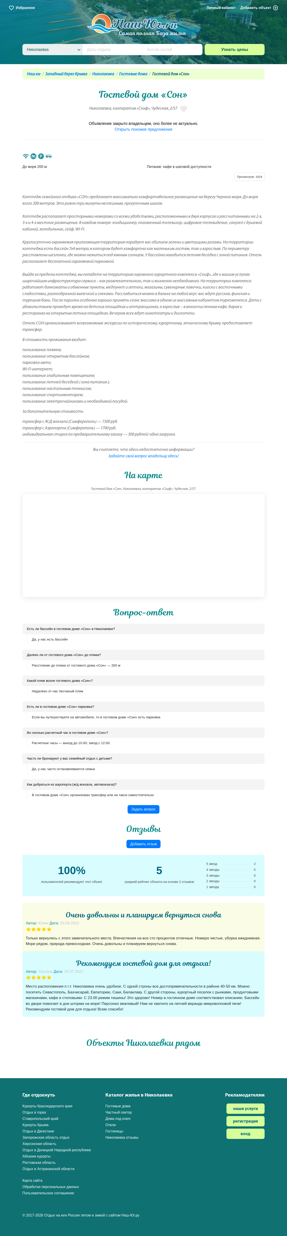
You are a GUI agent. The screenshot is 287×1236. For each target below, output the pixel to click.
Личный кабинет (221, 8)
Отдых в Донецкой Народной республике (56, 1150)
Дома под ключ (117, 1119)
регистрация (245, 1121)
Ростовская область (39, 1162)
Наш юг (33, 74)
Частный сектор (118, 1112)
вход (245, 1134)
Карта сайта (32, 1180)
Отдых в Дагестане (38, 1131)
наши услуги (245, 1109)
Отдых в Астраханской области (48, 1169)
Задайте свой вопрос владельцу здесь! (143, 456)
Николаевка (103, 74)
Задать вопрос (143, 809)
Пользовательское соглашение (48, 1193)
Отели (110, 1125)
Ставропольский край (40, 1119)
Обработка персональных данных (50, 1187)
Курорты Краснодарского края (47, 1106)
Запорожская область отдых (46, 1137)
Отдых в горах (34, 1112)
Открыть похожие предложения (143, 129)
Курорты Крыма (35, 1125)
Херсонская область (39, 1144)
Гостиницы (114, 1131)
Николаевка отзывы (121, 1137)
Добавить (259, 7)
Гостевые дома (133, 74)
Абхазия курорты (36, 1156)
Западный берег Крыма (66, 74)
